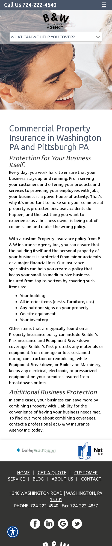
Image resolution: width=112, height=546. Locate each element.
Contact (91, 478)
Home (23, 472)
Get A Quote (52, 472)
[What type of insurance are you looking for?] (56, 37)
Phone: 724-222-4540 (36, 505)
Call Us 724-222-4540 (30, 5)
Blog (38, 478)
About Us (62, 478)
